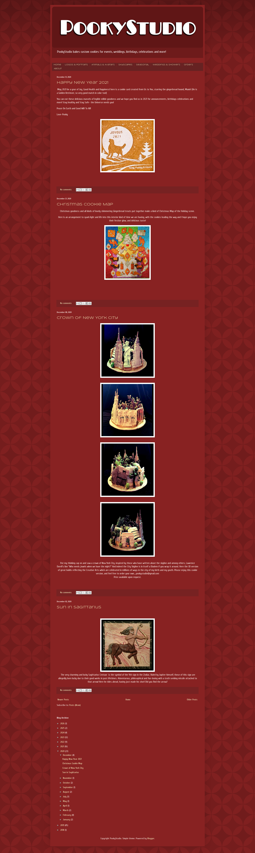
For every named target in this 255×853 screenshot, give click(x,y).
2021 (62, 746)
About (58, 69)
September (68, 787)
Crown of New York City (87, 318)
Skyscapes (125, 65)
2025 (62, 728)
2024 (62, 732)
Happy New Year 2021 (82, 82)
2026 (62, 723)
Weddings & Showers (166, 65)
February (67, 815)
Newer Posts (63, 699)
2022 (62, 742)
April (65, 805)
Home (57, 65)
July (65, 796)
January (67, 819)
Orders (188, 65)
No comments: (66, 190)
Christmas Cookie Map (85, 204)
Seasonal (142, 65)
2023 (62, 737)
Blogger (150, 838)
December (67, 755)
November (68, 778)
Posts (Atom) (75, 705)
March (66, 810)
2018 (62, 830)
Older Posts (192, 699)
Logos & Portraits (76, 65)
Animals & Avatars (103, 65)
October (67, 782)
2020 (62, 751)
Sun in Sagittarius (79, 607)
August (66, 791)
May (65, 801)
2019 (62, 825)
